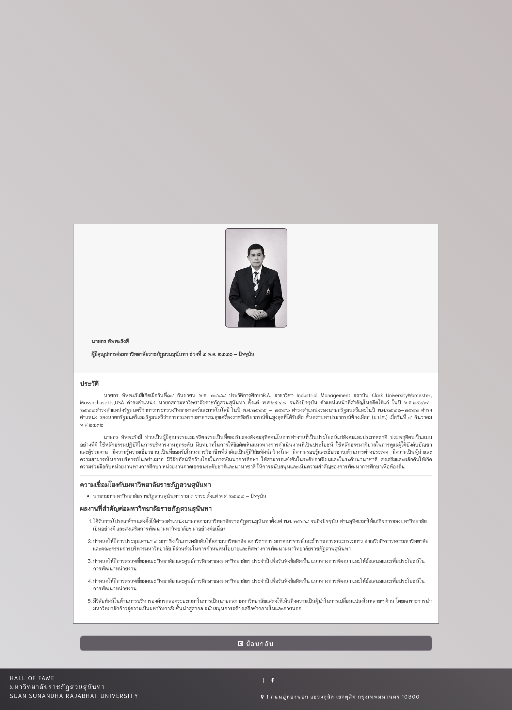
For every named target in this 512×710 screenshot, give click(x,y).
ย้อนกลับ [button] (256, 643)
